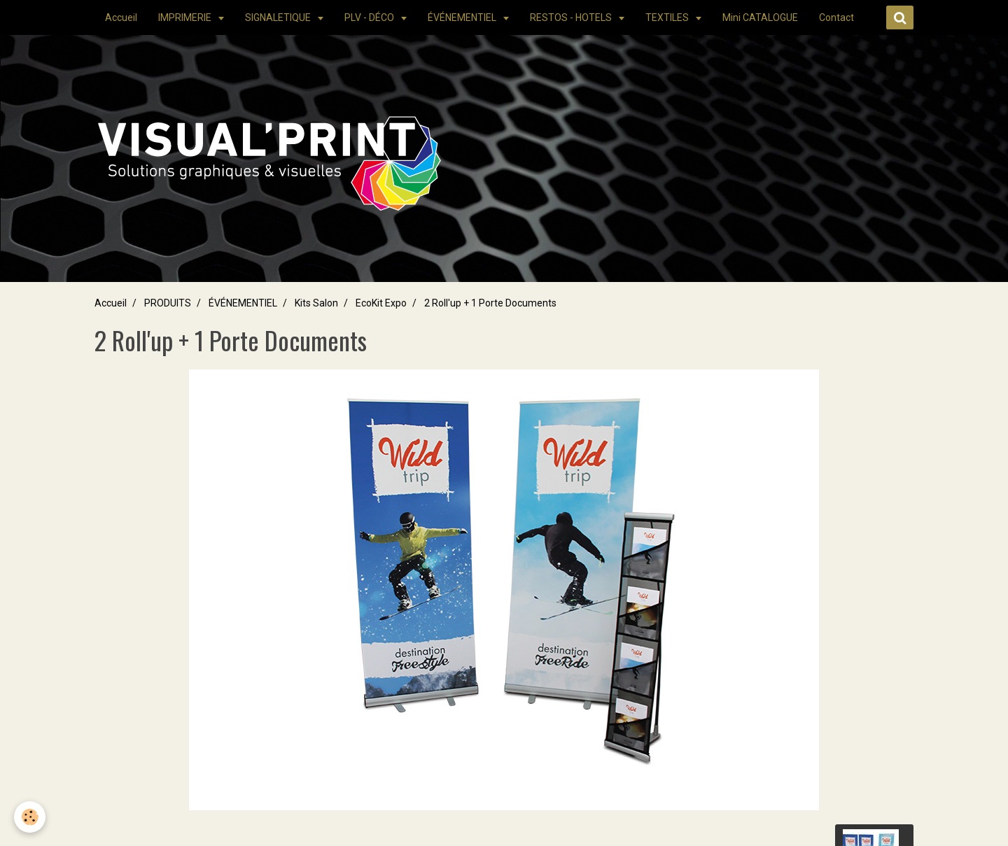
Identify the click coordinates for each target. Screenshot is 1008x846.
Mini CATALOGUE (760, 17)
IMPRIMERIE (186, 17)
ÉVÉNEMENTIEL (463, 17)
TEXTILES (668, 17)
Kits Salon (316, 303)
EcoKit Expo (381, 303)
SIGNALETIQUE (279, 17)
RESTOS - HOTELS (572, 17)
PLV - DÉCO (370, 17)
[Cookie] (30, 817)
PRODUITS (167, 303)
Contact (836, 17)
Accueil (121, 17)
